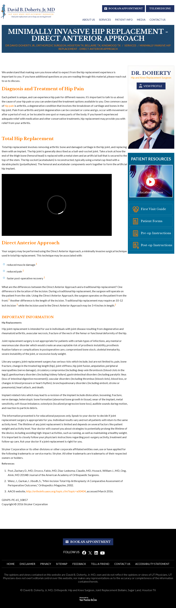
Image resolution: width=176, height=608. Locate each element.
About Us (88, 19)
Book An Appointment (125, 8)
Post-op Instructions (156, 245)
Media (141, 19)
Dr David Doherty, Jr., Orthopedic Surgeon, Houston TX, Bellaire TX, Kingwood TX (63, 45)
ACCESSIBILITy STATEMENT (152, 563)
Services (105, 19)
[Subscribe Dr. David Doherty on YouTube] (102, 552)
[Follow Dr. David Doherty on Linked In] (96, 552)
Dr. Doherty (151, 73)
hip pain (9, 105)
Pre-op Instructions (156, 233)
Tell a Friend (100, 563)
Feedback (79, 563)
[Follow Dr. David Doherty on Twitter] (90, 552)
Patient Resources (151, 158)
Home (11, 563)
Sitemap (61, 563)
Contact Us (158, 19)
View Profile (153, 85)
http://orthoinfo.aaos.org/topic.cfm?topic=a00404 (56, 491)
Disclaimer (27, 563)
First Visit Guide (153, 209)
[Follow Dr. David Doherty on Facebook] (84, 552)
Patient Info (124, 19)
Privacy (45, 563)
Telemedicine (160, 8)
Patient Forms (151, 221)
